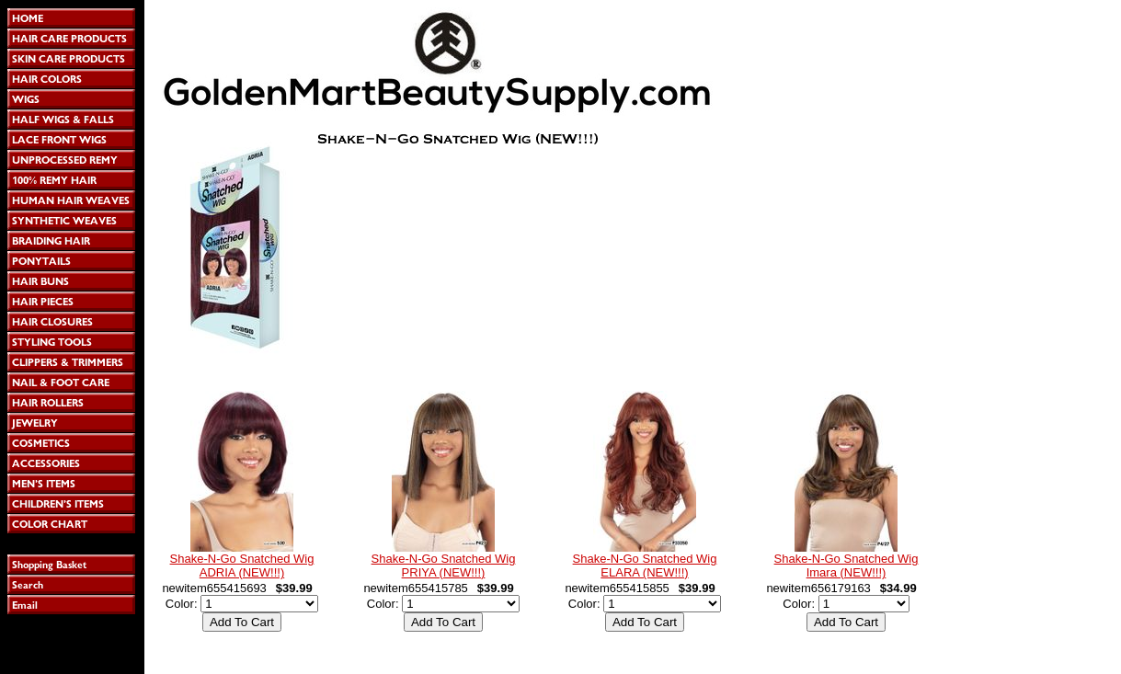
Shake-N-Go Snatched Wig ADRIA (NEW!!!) (242, 565)
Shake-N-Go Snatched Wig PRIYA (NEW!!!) (444, 565)
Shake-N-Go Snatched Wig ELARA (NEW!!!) (645, 565)
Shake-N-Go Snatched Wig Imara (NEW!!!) (846, 565)
